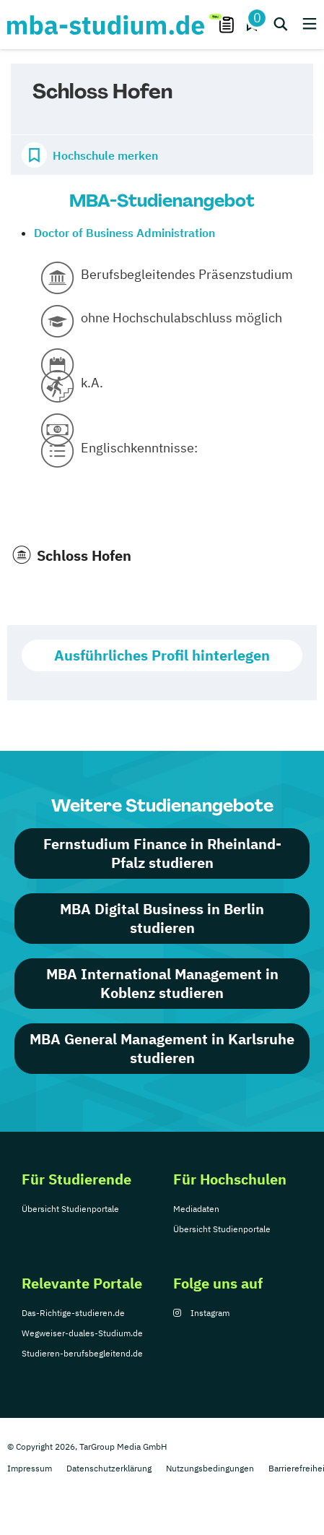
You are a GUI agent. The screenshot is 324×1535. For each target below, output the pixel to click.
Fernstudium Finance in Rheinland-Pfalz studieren (162, 853)
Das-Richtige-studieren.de (73, 1312)
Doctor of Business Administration (124, 232)
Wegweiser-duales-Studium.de (82, 1333)
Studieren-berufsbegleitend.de (82, 1353)
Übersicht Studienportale (70, 1208)
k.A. (92, 382)
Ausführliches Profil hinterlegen (162, 655)
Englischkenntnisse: (139, 447)
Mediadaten (196, 1208)
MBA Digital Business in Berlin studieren (162, 918)
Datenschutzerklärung (109, 1468)
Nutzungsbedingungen (210, 1468)
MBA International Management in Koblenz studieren (162, 983)
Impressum (29, 1468)
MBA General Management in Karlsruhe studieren (162, 1048)
